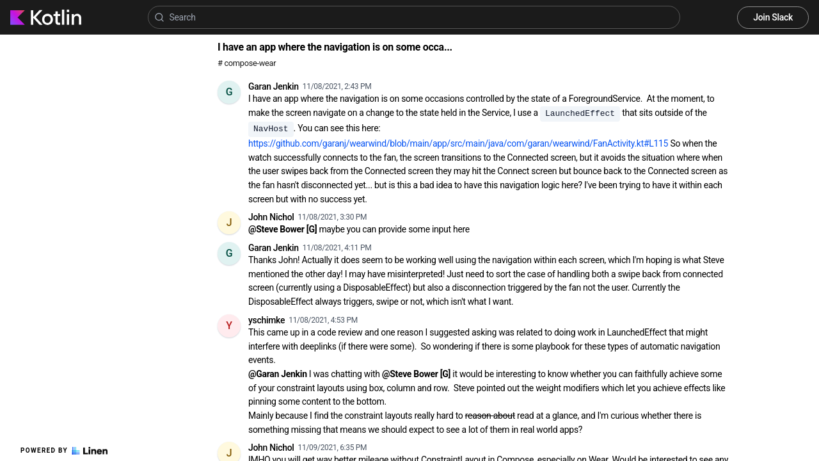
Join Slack (773, 17)
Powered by (63, 451)
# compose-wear (247, 63)
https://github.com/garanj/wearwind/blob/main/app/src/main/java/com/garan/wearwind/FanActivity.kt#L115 (458, 143)
